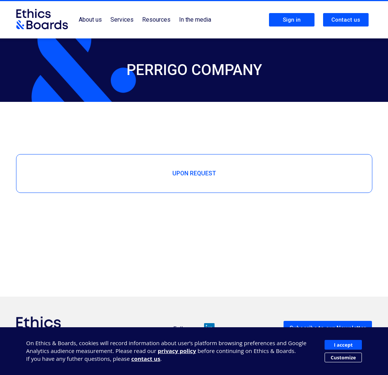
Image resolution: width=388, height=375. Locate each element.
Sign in (292, 19)
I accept (343, 344)
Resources (156, 19)
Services (122, 19)
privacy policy (177, 350)
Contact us (345, 19)
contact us (145, 358)
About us (90, 19)
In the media (195, 19)
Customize (343, 357)
